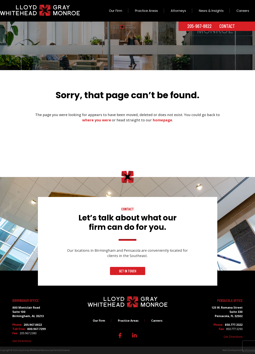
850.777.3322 (234, 325)
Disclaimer (65, 350)
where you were (96, 120)
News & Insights (211, 10)
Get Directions (21, 341)
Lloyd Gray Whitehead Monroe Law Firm (38, 350)
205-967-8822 (199, 26)
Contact (227, 26)
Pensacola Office (230, 300)
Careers (242, 10)
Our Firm (115, 10)
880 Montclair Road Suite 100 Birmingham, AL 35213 (28, 312)
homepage (162, 120)
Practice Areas (146, 10)
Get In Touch (127, 271)
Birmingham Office (25, 300)
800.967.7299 (36, 329)
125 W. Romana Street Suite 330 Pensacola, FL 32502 (227, 312)
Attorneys (178, 10)
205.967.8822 (33, 325)
